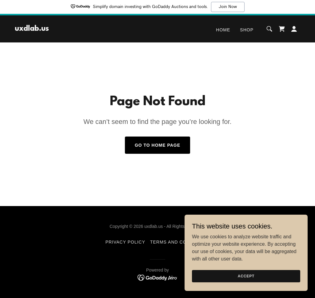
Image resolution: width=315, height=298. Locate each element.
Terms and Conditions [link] (179, 242)
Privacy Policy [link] (125, 242)
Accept (246, 276)
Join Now (228, 7)
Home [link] (223, 29)
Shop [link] (246, 29)
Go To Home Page (157, 145)
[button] (294, 29)
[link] (32, 29)
